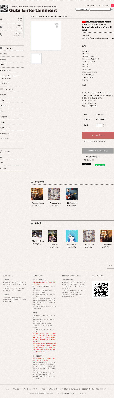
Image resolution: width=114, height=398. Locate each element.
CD (71, 16)
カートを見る (108, 5)
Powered (71, 393)
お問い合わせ (27, 389)
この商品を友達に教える (92, 157)
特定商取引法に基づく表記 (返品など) (94, 141)
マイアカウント (92, 5)
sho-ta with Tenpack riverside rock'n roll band (51, 16)
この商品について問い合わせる (98, 151)
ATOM (106, 389)
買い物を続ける (89, 160)
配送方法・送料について (72, 389)
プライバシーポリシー (40, 389)
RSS (101, 389)
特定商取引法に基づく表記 (90, 389)
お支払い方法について (55, 389)
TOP (32, 16)
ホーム (7, 389)
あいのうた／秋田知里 (74, 245)
